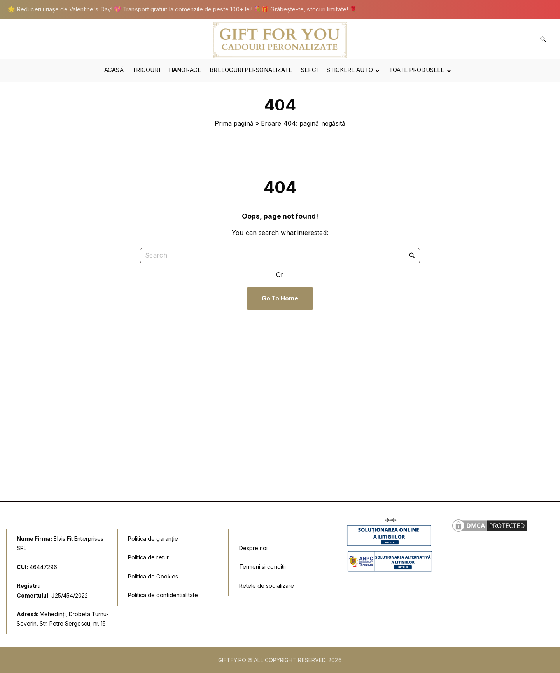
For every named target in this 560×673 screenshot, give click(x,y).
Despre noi (253, 548)
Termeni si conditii (262, 566)
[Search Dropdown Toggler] (543, 39)
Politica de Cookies (153, 576)
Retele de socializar (265, 585)
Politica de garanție (153, 538)
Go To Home (280, 298)
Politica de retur (148, 557)
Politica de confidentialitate (163, 595)
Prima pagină (234, 123)
